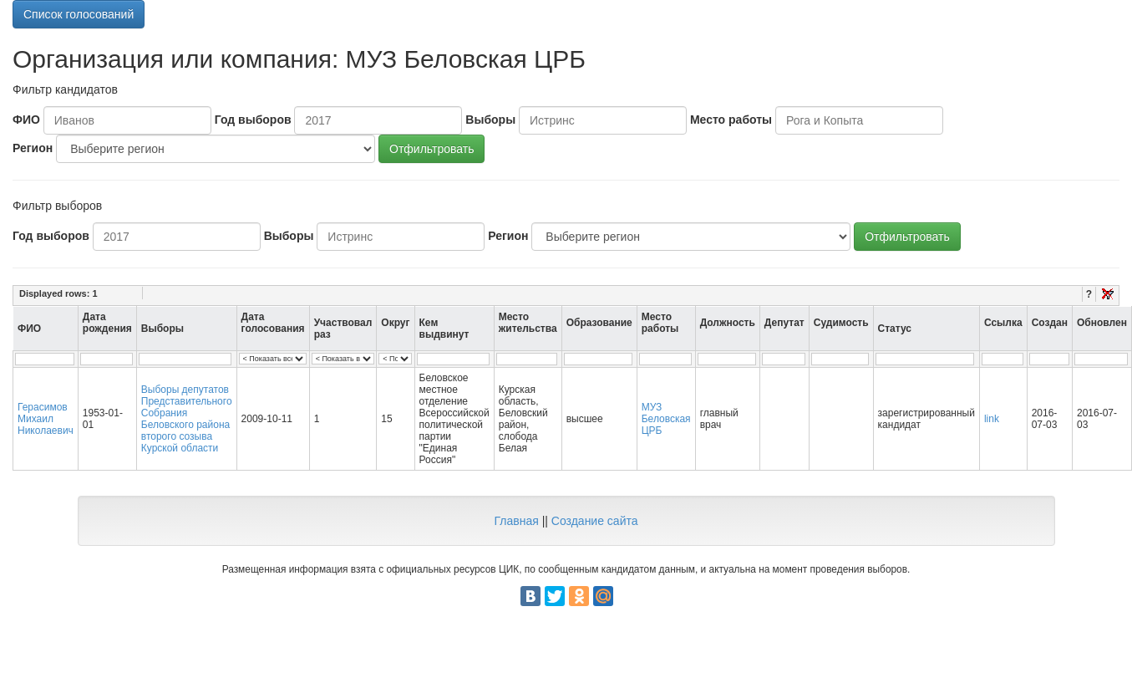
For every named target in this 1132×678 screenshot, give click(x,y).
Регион (33, 148)
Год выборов (253, 119)
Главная (516, 521)
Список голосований (78, 14)
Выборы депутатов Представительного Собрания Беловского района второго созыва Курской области (186, 419)
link (991, 419)
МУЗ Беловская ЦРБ (666, 418)
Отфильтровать (431, 148)
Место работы (731, 119)
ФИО (26, 119)
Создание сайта (594, 521)
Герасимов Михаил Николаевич (46, 418)
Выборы (490, 119)
